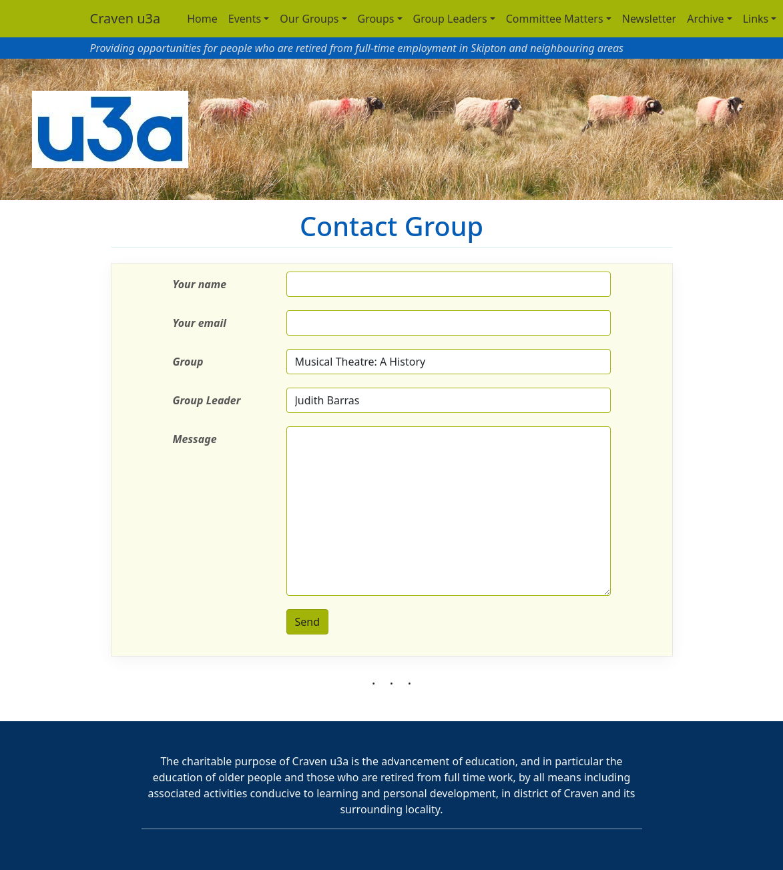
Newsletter (649, 18)
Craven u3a (125, 18)
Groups (376, 18)
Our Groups (309, 18)
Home (202, 18)
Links (756, 18)
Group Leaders (450, 18)
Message (195, 439)
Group (188, 361)
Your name (200, 284)
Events (244, 18)
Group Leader (207, 400)
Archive (705, 18)
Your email (200, 323)
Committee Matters (554, 18)
